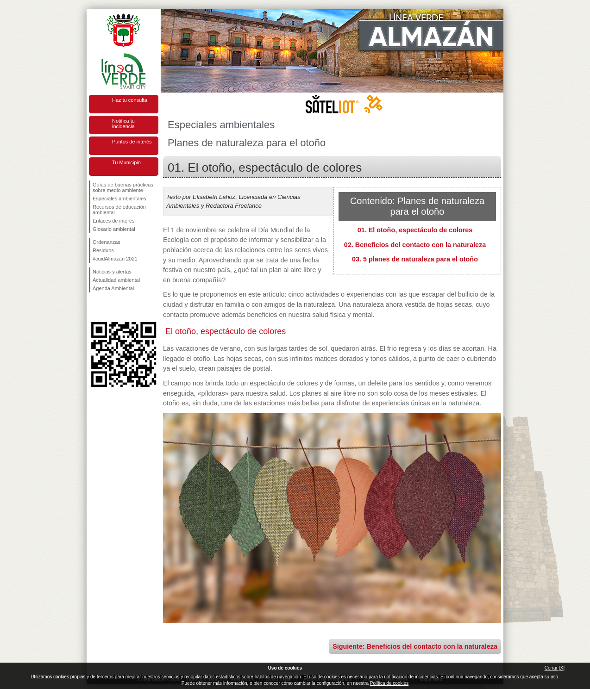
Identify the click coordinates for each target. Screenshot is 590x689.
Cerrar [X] (555, 667)
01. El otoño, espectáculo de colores (415, 230)
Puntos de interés (132, 141)
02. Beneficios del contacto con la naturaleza (415, 244)
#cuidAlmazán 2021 (115, 258)
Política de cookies (389, 683)
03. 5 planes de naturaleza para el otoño (415, 259)
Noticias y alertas (112, 271)
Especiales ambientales (119, 198)
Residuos (103, 250)
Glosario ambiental (114, 229)
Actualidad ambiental (116, 280)
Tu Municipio (126, 162)
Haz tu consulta (129, 100)
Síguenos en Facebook (94, 307)
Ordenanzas (106, 242)
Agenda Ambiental (113, 288)
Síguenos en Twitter (109, 307)
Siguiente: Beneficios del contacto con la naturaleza (415, 646)
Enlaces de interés (114, 220)
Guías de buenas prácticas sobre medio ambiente (123, 187)
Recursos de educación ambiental (119, 209)
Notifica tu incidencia (123, 123)
